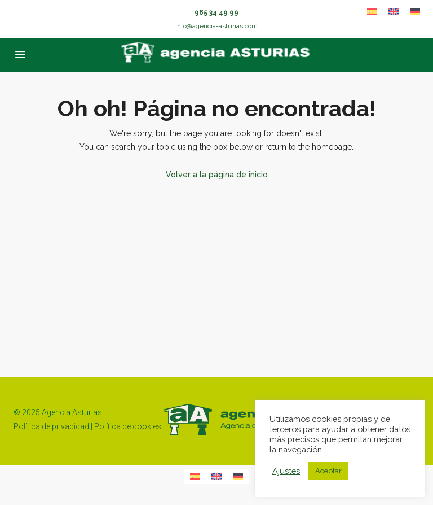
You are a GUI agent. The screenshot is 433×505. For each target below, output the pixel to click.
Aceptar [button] (328, 471)
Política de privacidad (51, 426)
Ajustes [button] (286, 471)
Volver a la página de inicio (217, 174)
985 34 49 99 (216, 12)
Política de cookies (127, 426)
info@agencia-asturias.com (216, 26)
